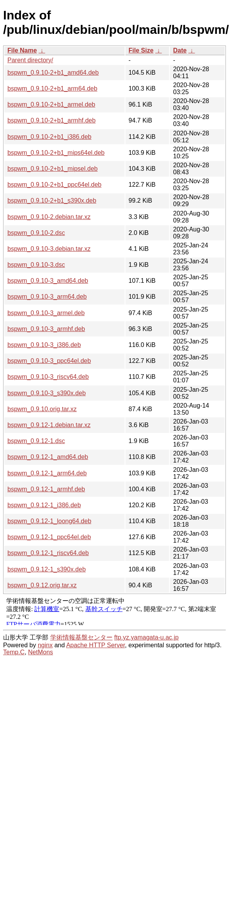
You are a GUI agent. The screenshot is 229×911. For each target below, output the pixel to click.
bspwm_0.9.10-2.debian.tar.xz (48, 217)
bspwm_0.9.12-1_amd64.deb (47, 457)
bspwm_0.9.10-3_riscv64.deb (48, 376)
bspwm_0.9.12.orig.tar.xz (42, 585)
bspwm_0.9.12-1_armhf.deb (46, 489)
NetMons (40, 652)
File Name (22, 50)
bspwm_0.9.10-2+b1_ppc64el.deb (54, 184)
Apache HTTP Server (95, 645)
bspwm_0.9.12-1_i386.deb (44, 505)
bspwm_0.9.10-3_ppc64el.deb (49, 360)
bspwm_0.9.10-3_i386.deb (44, 345)
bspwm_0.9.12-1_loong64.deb (49, 521)
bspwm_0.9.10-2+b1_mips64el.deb (56, 152)
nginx (45, 645)
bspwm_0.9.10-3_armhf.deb (46, 329)
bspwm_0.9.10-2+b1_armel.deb (51, 104)
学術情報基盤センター (81, 637)
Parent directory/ (30, 60)
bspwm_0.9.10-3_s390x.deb (46, 393)
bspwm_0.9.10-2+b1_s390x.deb (51, 200)
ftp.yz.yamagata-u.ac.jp (146, 637)
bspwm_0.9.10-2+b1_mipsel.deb (52, 168)
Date (180, 50)
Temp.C (14, 652)
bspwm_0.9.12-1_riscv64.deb (48, 553)
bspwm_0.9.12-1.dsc (36, 441)
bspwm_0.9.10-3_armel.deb (46, 313)
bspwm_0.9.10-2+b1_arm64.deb (52, 88)
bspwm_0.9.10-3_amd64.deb (47, 280)
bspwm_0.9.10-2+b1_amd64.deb (53, 72)
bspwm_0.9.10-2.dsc (36, 233)
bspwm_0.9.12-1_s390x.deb (46, 569)
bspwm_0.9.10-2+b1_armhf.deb (51, 120)
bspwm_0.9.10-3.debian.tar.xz (48, 248)
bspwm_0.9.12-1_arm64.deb (47, 473)
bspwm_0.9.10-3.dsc (36, 264)
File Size (141, 50)
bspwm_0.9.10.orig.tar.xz (42, 409)
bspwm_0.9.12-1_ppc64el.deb (49, 537)
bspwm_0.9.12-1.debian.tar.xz (48, 425)
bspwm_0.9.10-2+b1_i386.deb (49, 136)
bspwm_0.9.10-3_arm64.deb (47, 296)
